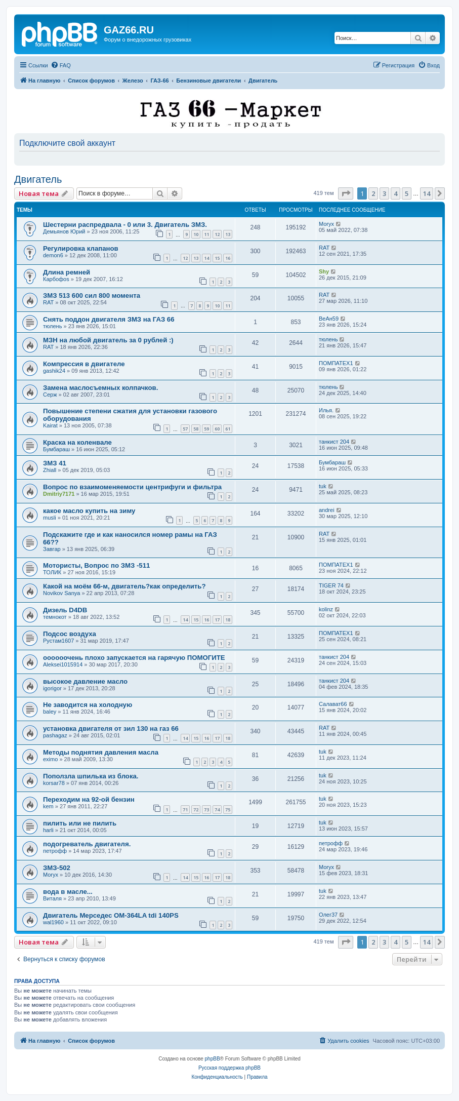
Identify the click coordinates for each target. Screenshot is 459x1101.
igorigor (52, 688)
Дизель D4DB (65, 610)
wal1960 (53, 922)
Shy (324, 271)
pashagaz (55, 735)
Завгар (52, 549)
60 (217, 428)
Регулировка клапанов (80, 248)
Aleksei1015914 (62, 664)
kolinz (326, 609)
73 (206, 809)
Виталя (52, 898)
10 (195, 234)
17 (217, 619)
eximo (50, 759)
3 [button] (384, 193)
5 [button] (406, 193)
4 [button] (395, 193)
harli (48, 830)
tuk (322, 486)
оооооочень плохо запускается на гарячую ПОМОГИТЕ (134, 657)
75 (227, 809)
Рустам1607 (58, 641)
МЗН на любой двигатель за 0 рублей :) (108, 340)
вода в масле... (68, 891)
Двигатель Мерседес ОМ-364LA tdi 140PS (111, 915)
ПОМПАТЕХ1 (336, 363)
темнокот (55, 617)
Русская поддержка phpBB (229, 1068)
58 (195, 428)
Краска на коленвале (77, 442)
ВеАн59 (329, 319)
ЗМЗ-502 (56, 868)
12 (217, 234)
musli (49, 518)
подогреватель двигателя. (87, 844)
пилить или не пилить (79, 823)
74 (217, 809)
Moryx (326, 224)
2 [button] (373, 193)
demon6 (53, 255)
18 (227, 619)
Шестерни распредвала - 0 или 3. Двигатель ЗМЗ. (125, 224)
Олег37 (328, 915)
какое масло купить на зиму (89, 511)
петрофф (55, 851)
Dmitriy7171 (58, 494)
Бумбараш (56, 449)
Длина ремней (66, 272)
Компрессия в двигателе (84, 364)
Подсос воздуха (69, 634)
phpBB (212, 1058)
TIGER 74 (331, 585)
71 (185, 809)
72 (195, 809)
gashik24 (54, 371)
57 (185, 428)
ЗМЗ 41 (54, 463)
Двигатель (38, 179)
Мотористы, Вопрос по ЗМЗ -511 (96, 565)
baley (49, 712)
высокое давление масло (85, 681)
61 (227, 428)
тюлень (52, 326)
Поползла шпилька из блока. (91, 776)
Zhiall (49, 470)
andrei (327, 510)
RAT (324, 248)
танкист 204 (334, 442)
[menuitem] (61, 65)
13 (227, 234)
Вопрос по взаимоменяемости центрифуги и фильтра (132, 487)
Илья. (326, 410)
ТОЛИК (52, 572)
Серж (50, 394)
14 (206, 258)
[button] (345, 193)
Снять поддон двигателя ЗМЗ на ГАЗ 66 (109, 319)
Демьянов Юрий (64, 231)
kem (48, 806)
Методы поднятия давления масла (100, 752)
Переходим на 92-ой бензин (89, 799)
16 (227, 258)
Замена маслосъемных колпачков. (100, 387)
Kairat (50, 425)
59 (206, 428)
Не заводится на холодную (87, 705)
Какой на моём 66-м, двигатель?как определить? (124, 586)
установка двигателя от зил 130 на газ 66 (111, 728)
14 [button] (426, 193)
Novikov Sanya (61, 593)
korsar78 (54, 783)
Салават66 (333, 704)
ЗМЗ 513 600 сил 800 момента (91, 295)
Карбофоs (56, 279)
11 (206, 234)
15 (217, 258)
